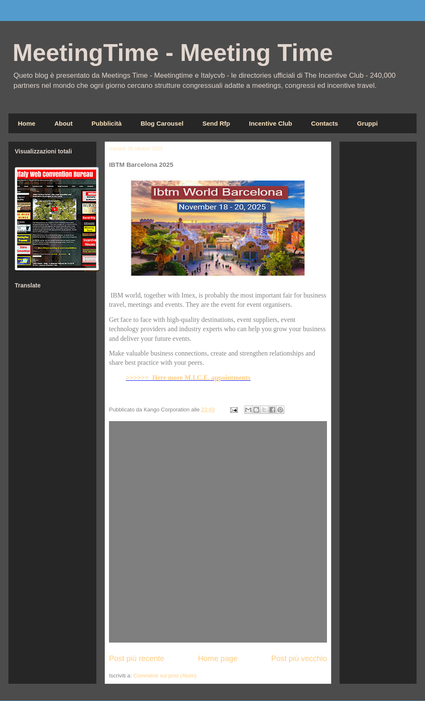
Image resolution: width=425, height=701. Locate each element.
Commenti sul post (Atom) (165, 675)
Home (27, 123)
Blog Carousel (162, 123)
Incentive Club (270, 123)
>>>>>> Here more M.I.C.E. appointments (188, 377)
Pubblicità (107, 123)
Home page (217, 658)
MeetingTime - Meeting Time (173, 52)
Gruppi (367, 123)
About (63, 123)
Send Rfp (216, 123)
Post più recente (136, 658)
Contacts (324, 123)
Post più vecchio (299, 658)
